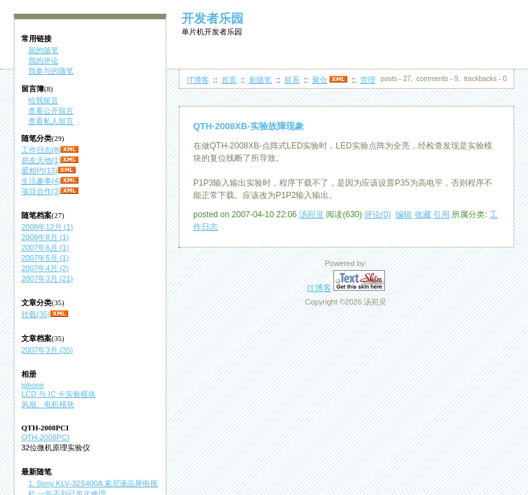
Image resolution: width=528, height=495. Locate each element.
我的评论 (43, 60)
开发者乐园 (212, 18)
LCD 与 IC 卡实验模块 (58, 394)
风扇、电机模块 (47, 404)
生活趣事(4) (40, 181)
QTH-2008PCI (45, 437)
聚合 (319, 80)
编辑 (403, 214)
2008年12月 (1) (47, 227)
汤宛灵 (311, 214)
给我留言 (43, 100)
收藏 (423, 214)
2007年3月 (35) (47, 350)
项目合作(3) (40, 191)
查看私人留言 (51, 121)
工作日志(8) (40, 150)
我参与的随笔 (51, 71)
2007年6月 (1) (45, 247)
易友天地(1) (40, 160)
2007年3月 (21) (47, 278)
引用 (441, 214)
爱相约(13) (39, 170)
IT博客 (198, 80)
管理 (367, 80)
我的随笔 (43, 50)
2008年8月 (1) (45, 237)
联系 (292, 80)
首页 (228, 80)
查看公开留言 (51, 111)
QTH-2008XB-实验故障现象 (248, 126)
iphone (32, 385)
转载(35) (35, 314)
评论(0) (377, 214)
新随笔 (260, 80)
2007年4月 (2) (45, 268)
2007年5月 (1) (45, 258)
